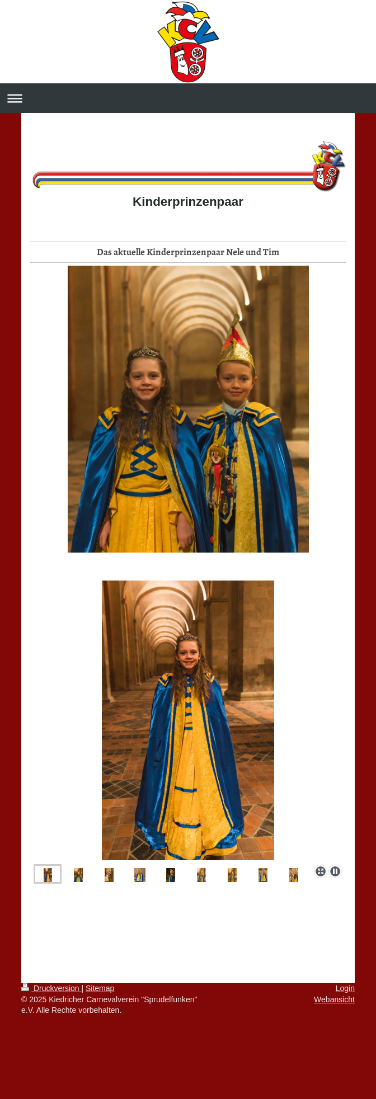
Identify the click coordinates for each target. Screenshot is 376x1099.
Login (345, 988)
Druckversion (51, 988)
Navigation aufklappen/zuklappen (188, 98)
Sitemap (100, 988)
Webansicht (334, 999)
